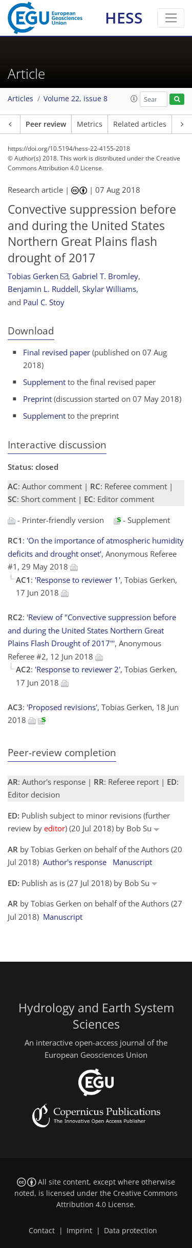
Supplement (44, 382)
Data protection (130, 1230)
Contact (42, 1230)
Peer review (46, 124)
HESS (124, 17)
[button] (134, 98)
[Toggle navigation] (170, 18)
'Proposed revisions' (62, 707)
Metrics (89, 124)
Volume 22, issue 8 (76, 98)
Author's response (74, 862)
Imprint (79, 1230)
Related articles (139, 124)
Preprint (37, 399)
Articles (20, 98)
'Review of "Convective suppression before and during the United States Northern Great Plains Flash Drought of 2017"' (92, 630)
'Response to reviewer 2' (77, 669)
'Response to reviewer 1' (77, 580)
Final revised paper (56, 352)
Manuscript (132, 862)
